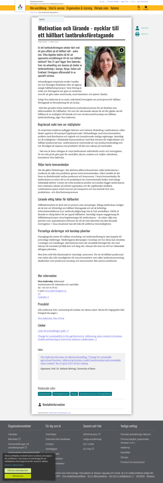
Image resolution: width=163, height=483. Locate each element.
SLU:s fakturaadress (97, 476)
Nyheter (115, 8)
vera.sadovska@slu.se (55, 290)
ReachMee (125, 452)
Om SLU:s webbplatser (120, 476)
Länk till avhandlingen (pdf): (52, 331)
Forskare (50, 444)
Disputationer (45, 394)
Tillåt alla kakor (18, 476)
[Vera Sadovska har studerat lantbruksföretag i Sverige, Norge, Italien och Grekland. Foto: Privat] (121, 50)
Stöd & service (56, 8)
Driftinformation (90, 434)
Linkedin (42, 297)
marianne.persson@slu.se (60, 413)
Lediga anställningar (92, 439)
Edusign (124, 457)
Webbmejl (125, 447)
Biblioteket (13, 439)
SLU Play (87, 449)
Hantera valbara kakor (14, 465)
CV (39, 294)
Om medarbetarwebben (74, 476)
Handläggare (51, 449)
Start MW (33, 12)
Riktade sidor (101, 8)
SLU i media (88, 444)
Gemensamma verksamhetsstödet (24, 452)
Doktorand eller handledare (58, 439)
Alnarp (74, 394)
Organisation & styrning (79, 8)
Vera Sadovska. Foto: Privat (51, 318)
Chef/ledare (51, 434)
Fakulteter (12, 434)
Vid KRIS (140, 476)
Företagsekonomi (61, 394)
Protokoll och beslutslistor (133, 462)
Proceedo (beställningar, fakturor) (136, 434)
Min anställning (38, 8)
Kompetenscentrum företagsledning (95, 394)
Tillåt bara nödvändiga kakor (17, 470)
